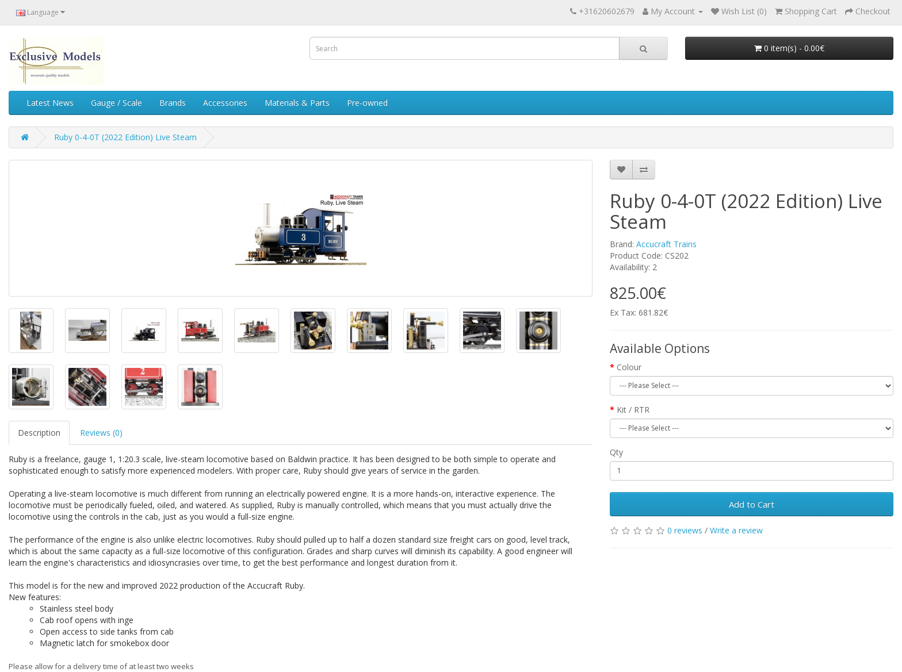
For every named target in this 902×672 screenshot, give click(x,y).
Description (39, 432)
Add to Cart (751, 504)
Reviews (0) (101, 432)
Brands (172, 102)
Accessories (225, 102)
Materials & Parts (297, 102)
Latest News (50, 102)
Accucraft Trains (666, 244)
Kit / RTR (633, 409)
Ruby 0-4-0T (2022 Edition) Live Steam (125, 137)
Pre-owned (367, 102)
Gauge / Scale (116, 102)
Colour (629, 367)
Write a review (736, 530)
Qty (616, 452)
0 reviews (684, 530)
